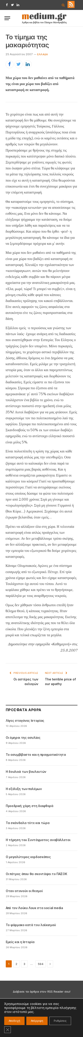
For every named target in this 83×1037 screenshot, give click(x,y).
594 (40, 964)
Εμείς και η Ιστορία (20, 942)
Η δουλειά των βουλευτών (26, 771)
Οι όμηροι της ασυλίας (23, 737)
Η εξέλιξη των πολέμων (24, 789)
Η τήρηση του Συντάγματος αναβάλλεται (38, 840)
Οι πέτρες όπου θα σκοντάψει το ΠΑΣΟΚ (36, 874)
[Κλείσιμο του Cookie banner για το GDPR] (7, 1029)
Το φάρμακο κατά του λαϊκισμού (31, 925)
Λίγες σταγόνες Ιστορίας (25, 720)
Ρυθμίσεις (60, 1020)
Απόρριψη (37, 1020)
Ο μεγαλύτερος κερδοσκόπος (28, 857)
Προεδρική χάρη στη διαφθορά (29, 806)
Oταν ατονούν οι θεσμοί (24, 891)
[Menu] (7, 18)
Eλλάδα (42, 54)
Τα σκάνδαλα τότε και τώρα (27, 823)
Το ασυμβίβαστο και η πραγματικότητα (36, 754)
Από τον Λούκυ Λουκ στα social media (34, 908)
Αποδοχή (14, 1020)
